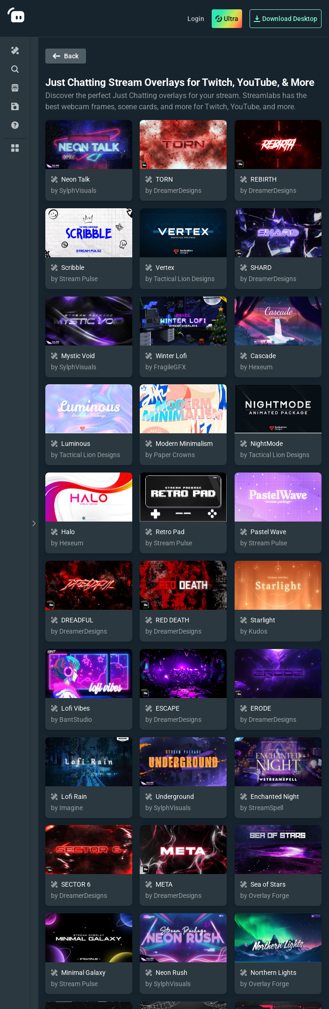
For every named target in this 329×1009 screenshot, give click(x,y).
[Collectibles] (15, 87)
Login (195, 18)
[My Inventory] (15, 106)
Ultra (226, 18)
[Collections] (15, 148)
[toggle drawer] (34, 523)
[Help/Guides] (15, 125)
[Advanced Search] (15, 69)
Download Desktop (285, 18)
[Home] (15, 50)
